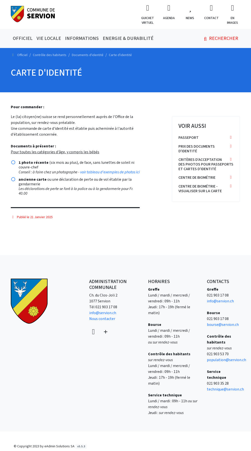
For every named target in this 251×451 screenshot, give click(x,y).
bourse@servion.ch (223, 324)
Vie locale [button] (49, 38)
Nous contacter (102, 318)
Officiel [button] (23, 38)
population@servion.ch (226, 360)
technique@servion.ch (225, 389)
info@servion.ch (102, 313)
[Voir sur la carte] (94, 332)
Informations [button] (82, 38)
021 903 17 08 (106, 307)
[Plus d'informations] (105, 332)
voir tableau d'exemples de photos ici (110, 172)
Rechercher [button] (220, 38)
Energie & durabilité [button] (128, 38)
